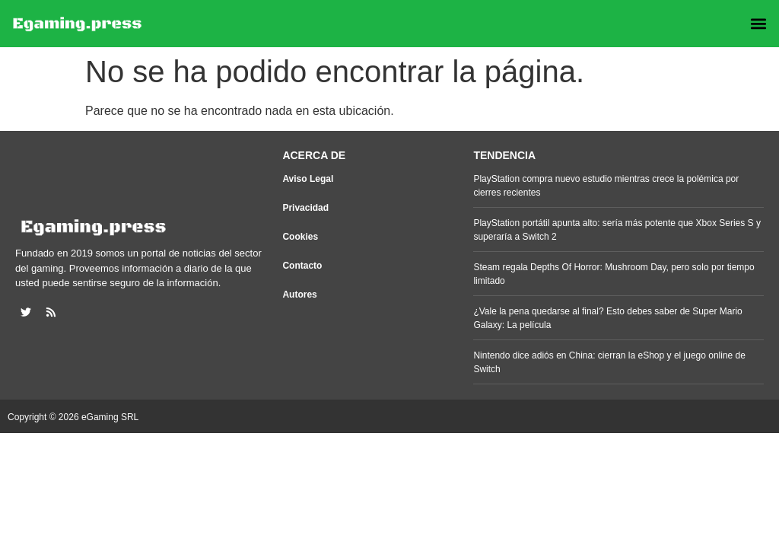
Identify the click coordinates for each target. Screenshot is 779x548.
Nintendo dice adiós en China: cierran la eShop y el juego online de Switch (609, 362)
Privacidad (305, 207)
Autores (299, 294)
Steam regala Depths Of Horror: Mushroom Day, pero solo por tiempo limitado (613, 274)
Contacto (302, 265)
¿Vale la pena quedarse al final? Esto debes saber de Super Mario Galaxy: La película (607, 318)
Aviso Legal (307, 179)
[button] (758, 24)
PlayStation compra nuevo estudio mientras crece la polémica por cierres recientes (606, 186)
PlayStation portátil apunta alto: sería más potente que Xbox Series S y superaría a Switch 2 (617, 230)
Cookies (300, 236)
